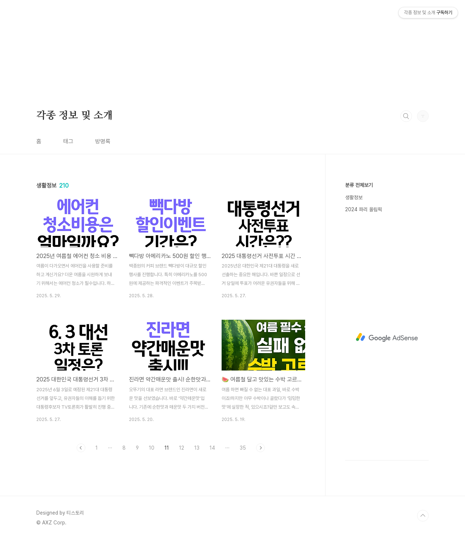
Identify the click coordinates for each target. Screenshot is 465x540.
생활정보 (354, 197)
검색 (406, 116)
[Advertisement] (218, 51)
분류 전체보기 (359, 185)
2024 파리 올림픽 (363, 209)
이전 (81, 447)
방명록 (102, 141)
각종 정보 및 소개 (74, 116)
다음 (260, 447)
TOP (423, 515)
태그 (68, 141)
